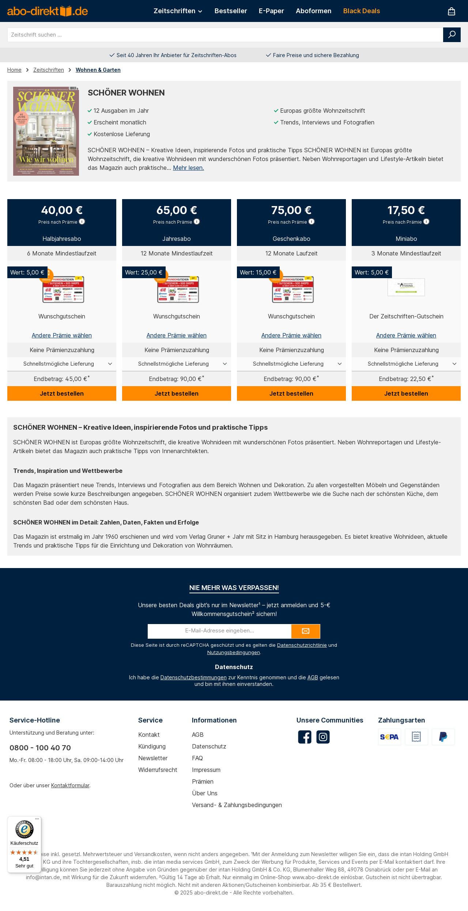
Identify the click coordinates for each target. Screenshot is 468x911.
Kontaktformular (70, 785)
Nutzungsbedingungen (233, 652)
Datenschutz (209, 746)
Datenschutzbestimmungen (194, 677)
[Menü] (37, 820)
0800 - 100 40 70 (40, 747)
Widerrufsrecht (157, 769)
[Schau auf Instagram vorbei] (323, 737)
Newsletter (152, 758)
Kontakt (149, 734)
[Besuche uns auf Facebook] (305, 737)
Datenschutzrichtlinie (302, 645)
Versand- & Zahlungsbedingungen (237, 805)
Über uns (205, 793)
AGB (312, 677)
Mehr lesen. (188, 167)
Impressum (206, 769)
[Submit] (305, 631)
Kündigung (152, 746)
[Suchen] (452, 34)
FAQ (197, 758)
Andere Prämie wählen (62, 335)
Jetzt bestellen (62, 393)
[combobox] (225, 34)
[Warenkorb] (451, 11)
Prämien (203, 781)
